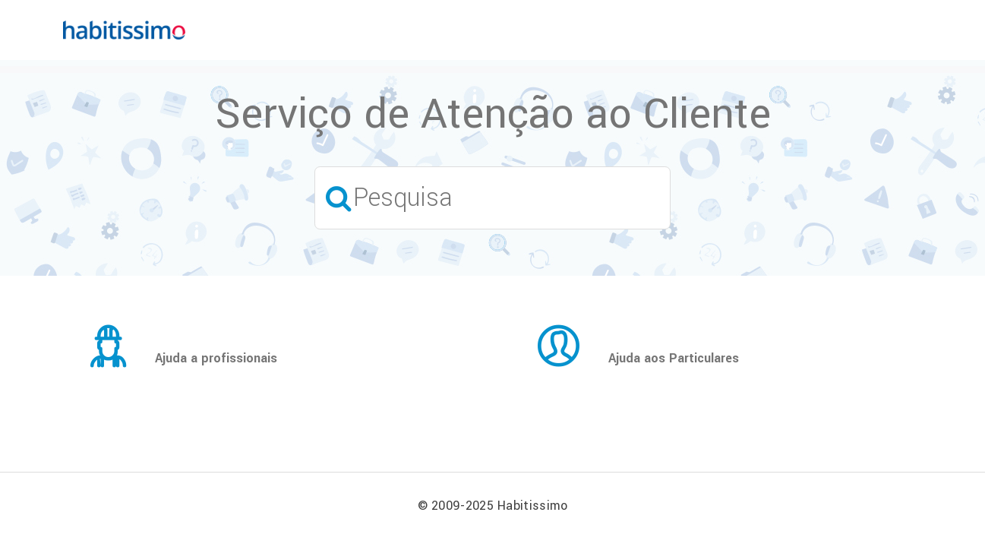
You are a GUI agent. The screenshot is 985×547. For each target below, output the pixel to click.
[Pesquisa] (492, 197)
